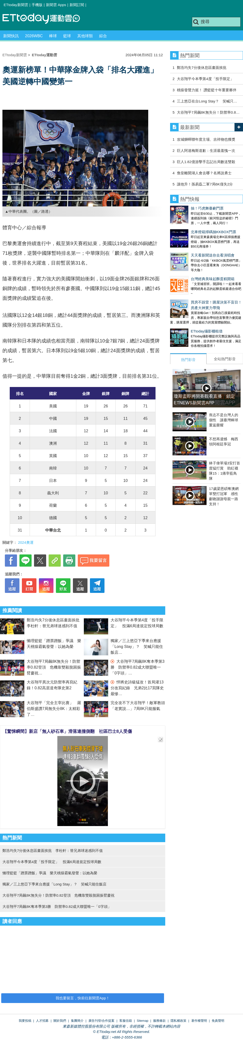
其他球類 (85, 36)
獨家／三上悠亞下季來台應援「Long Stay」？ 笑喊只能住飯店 (137, 646)
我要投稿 (25, 1020)
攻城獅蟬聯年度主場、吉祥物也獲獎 (206, 139)
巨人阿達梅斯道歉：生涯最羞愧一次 (206, 150)
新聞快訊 (11, 36)
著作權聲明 (199, 1020)
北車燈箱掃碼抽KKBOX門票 (193, 227)
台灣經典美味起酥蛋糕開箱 (192, 264)
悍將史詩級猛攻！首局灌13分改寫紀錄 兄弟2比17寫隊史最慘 (137, 688)
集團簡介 (77, 1020)
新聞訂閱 (76, 5)
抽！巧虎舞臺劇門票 (186, 208)
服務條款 (159, 1020)
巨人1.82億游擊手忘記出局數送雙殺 (206, 162)
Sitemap (142, 1020)
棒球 (53, 36)
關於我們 (59, 1020)
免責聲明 (218, 1020)
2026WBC (34, 36)
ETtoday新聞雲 (16, 5)
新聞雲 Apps (56, 5)
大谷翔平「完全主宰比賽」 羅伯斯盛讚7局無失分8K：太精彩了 (54, 709)
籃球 (67, 36)
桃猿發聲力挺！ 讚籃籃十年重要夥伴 (206, 90)
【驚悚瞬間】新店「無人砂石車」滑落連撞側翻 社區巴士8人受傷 (67, 731)
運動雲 (44, 18)
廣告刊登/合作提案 (101, 1020)
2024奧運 (25, 542)
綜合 (103, 36)
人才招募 (42, 1020)
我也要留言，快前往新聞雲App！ (83, 998)
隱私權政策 (178, 1020)
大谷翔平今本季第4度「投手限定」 (205, 79)
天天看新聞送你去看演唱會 (192, 245)
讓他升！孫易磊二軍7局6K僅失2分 (205, 184)
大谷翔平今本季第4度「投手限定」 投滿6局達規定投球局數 (51, 862)
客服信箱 (125, 1020)
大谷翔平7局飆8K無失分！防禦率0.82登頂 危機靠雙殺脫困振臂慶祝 (54, 667)
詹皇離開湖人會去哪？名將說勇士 (204, 173)
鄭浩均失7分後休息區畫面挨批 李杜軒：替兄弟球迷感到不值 (52, 850)
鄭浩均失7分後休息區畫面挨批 (201, 67)
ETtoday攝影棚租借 (186, 312)
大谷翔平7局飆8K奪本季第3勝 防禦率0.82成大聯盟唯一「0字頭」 (138, 667)
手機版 (37, 5)
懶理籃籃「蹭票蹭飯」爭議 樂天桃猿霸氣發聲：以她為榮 (49, 873)
